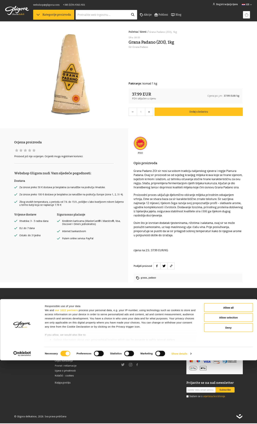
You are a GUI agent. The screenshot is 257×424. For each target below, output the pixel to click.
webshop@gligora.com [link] (55, 6)
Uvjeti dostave (64, 357)
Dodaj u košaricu (198, 111)
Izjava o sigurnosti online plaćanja (208, 345)
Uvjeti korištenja (65, 362)
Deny (228, 391)
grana (144, 277)
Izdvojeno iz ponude (27, 338)
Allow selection (228, 381)
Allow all (228, 371)
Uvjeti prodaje (64, 351)
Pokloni (170, 17)
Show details (179, 417)
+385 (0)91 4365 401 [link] (83, 6)
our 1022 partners (66, 373)
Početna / (134, 31)
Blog (185, 17)
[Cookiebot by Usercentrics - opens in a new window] (22, 417)
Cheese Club (63, 345)
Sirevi (144, 31)
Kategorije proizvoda (62, 17)
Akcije (155, 17)
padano (153, 277)
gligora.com (128, 356)
